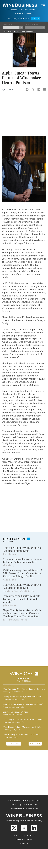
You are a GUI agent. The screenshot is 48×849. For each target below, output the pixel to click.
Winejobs (36, 801)
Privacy (19, 839)
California (6, 31)
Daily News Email (30, 805)
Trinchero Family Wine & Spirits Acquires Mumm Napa (22, 549)
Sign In (35, 18)
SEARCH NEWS (8, 24)
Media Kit (24, 843)
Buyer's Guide (32, 808)
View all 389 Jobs (24, 681)
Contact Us (18, 836)
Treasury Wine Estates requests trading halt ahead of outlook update (21, 599)
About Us (31, 836)
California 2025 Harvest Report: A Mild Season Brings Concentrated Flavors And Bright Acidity (22, 573)
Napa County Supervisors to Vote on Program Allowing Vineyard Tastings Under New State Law (22, 613)
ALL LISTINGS (13, 744)
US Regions (15, 31)
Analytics (14, 805)
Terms (29, 839)
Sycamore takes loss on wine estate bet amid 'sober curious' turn (23, 560)
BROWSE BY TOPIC (31, 24)
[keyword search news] (11, 27)
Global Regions (28, 31)
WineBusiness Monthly (18, 801)
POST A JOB (35, 744)
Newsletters (16, 808)
